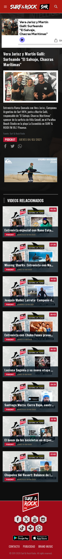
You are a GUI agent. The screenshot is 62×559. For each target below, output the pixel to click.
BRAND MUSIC (45, 546)
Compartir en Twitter (13, 146)
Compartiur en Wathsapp (20, 146)
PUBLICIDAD (29, 546)
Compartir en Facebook (6, 146)
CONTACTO (14, 546)
